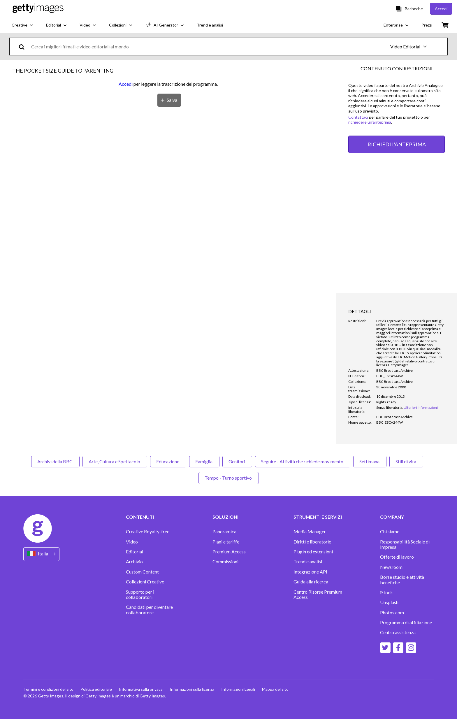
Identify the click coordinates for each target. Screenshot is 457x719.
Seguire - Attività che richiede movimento (302, 461)
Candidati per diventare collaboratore (149, 609)
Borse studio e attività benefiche (402, 579)
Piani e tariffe (225, 541)
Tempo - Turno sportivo (229, 477)
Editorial (134, 551)
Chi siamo (390, 531)
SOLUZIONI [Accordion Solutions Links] (225, 517)
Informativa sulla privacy (141, 689)
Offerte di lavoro (397, 557)
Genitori (237, 461)
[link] (389, 407)
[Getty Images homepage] (38, 9)
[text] (199, 46)
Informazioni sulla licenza (192, 689)
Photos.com (392, 612)
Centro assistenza (398, 632)
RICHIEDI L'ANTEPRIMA (397, 144)
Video (132, 541)
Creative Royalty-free (147, 531)
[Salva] (169, 100)
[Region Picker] (41, 554)
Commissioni (225, 561)
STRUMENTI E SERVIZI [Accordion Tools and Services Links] (317, 517)
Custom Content (142, 571)
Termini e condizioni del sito (48, 689)
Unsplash (389, 602)
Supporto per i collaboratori (140, 594)
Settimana (369, 461)
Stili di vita (406, 461)
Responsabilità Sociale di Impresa (405, 544)
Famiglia (204, 461)
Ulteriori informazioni (421, 407)
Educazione (168, 461)
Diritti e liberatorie (312, 541)
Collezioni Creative (145, 581)
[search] (24, 46)
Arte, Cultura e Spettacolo (115, 461)
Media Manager (309, 531)
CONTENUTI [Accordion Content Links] (140, 517)
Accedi (126, 84)
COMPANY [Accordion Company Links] (392, 517)
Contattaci (358, 117)
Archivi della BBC (55, 461)
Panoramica (224, 531)
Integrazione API (310, 571)
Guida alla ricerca (310, 581)
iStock (386, 592)
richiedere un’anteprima (369, 122)
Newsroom (391, 567)
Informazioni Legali (238, 689)
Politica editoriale (96, 689)
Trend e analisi (307, 561)
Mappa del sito (275, 689)
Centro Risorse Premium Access (317, 594)
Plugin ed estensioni (313, 551)
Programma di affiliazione (406, 622)
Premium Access (229, 551)
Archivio (134, 561)
